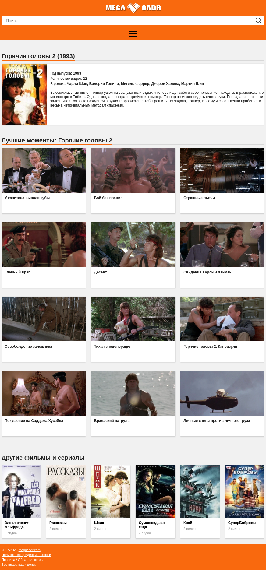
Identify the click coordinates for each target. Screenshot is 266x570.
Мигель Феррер (135, 84)
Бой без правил (108, 198)
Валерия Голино (104, 84)
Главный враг (17, 272)
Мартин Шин (192, 84)
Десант (100, 272)
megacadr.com (30, 550)
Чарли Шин (77, 84)
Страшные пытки (199, 198)
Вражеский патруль (112, 421)
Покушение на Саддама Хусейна (34, 421)
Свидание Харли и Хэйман (207, 272)
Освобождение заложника (28, 346)
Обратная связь (30, 559)
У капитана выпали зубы (27, 198)
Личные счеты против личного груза (216, 421)
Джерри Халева (165, 84)
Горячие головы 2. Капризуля (210, 346)
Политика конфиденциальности (26, 555)
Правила (8, 559)
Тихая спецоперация (113, 346)
